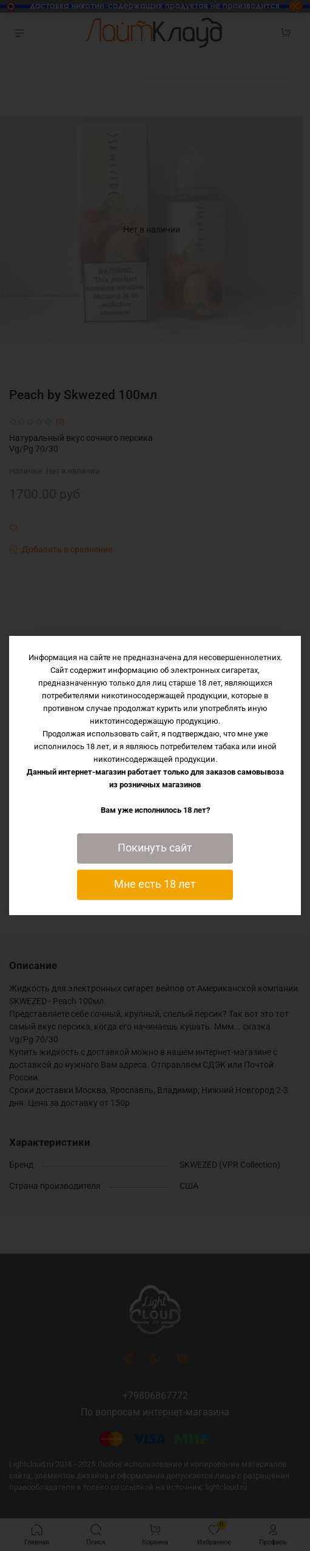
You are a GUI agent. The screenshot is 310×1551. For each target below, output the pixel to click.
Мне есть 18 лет (155, 884)
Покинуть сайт (155, 848)
